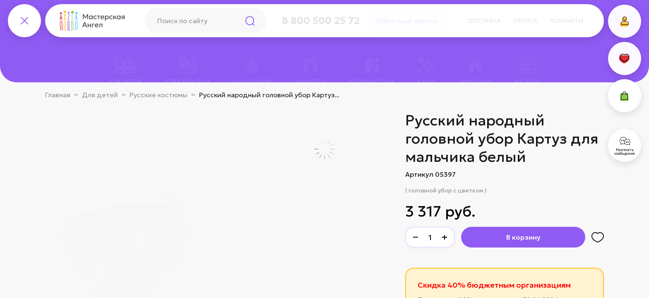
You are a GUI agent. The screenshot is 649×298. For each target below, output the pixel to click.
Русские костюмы (158, 95)
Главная (57, 95)
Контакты (566, 20)
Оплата (525, 20)
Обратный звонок (407, 21)
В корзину (523, 237)
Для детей (100, 95)
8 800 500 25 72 (321, 20)
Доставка (484, 20)
